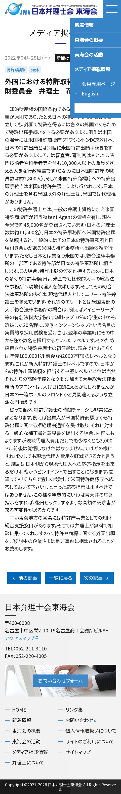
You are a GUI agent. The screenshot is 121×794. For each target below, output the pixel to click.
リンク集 (74, 709)
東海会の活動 (26, 741)
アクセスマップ (22, 638)
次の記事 (97, 577)
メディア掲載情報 (30, 752)
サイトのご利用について (89, 741)
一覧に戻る (60, 577)
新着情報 (21, 720)
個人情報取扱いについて (90, 730)
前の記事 (24, 577)
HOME (19, 709)
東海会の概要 (26, 730)
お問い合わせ (81, 720)
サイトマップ (77, 752)
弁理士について (28, 762)
